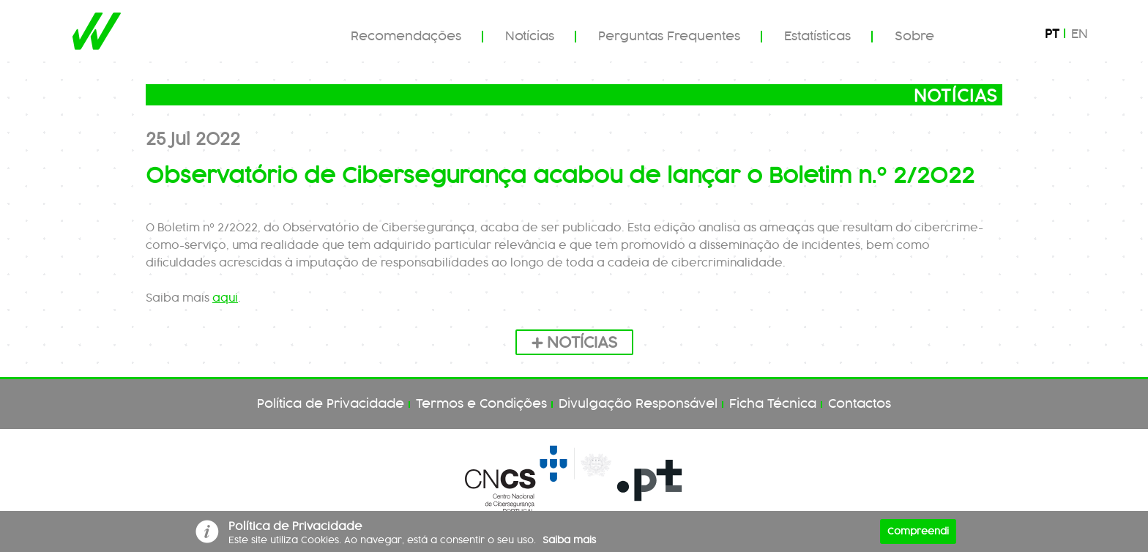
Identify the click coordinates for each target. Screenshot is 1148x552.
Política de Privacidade (330, 404)
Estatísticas (817, 36)
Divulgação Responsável (638, 404)
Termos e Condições (481, 404)
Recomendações (406, 36)
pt (1052, 34)
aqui (225, 299)
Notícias (529, 36)
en (1079, 34)
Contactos (859, 404)
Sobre (914, 36)
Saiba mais (569, 540)
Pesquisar (987, 36)
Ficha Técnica (772, 404)
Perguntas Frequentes (669, 36)
